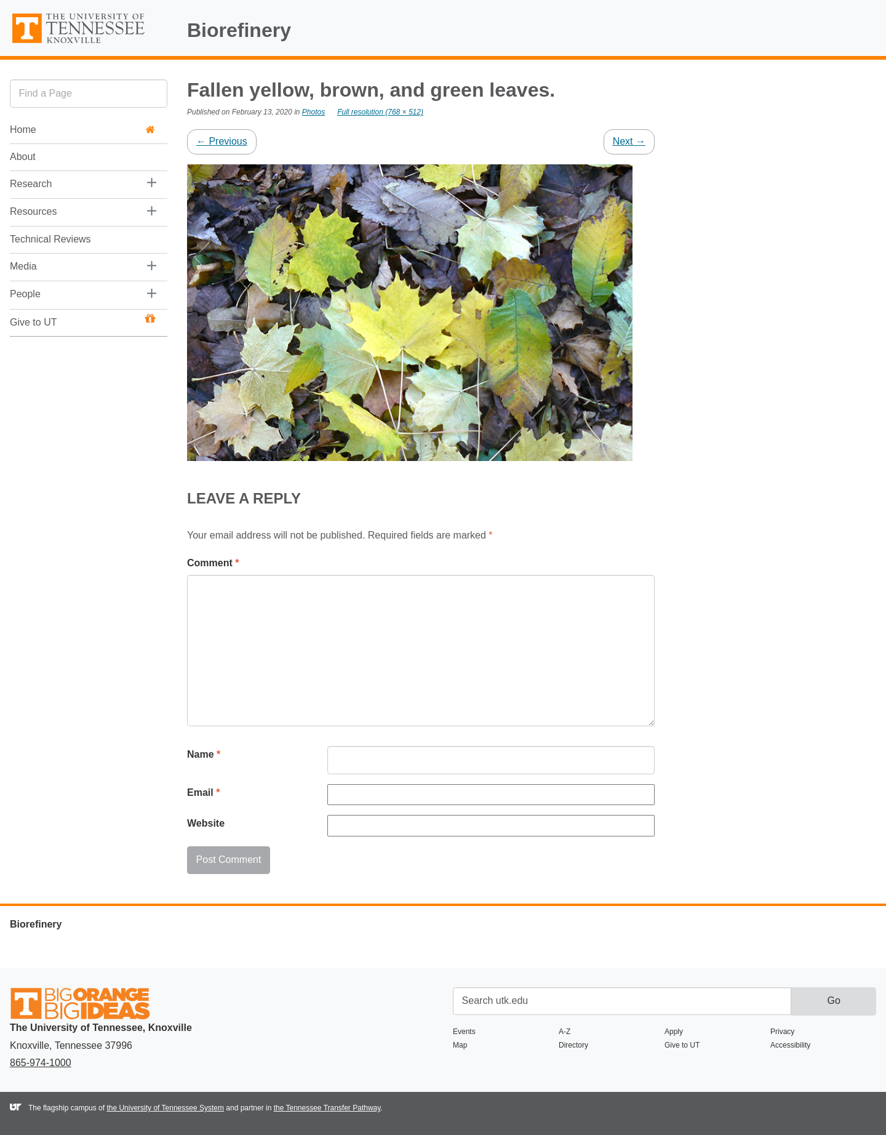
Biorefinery (239, 30)
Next (629, 141)
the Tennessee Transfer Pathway (327, 1108)
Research (31, 183)
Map (460, 1045)
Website (206, 823)
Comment (213, 563)
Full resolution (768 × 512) (380, 112)
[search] (88, 93)
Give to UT (82, 320)
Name (203, 754)
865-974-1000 (40, 1062)
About (23, 156)
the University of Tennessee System (165, 1108)
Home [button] (82, 129)
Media (23, 266)
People (25, 294)
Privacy (782, 1031)
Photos (313, 112)
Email (203, 792)
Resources (33, 211)
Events (464, 1031)
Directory (573, 1045)
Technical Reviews (50, 239)
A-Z (564, 1031)
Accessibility (790, 1045)
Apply (673, 1031)
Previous (221, 141)
